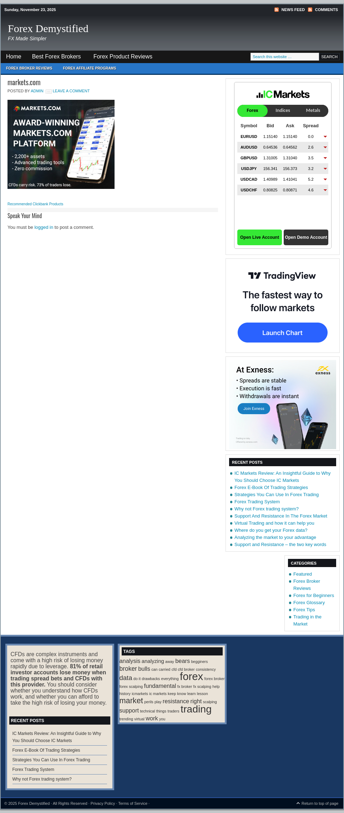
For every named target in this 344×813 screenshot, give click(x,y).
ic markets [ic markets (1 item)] (158, 693)
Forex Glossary (309, 602)
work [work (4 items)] (152, 718)
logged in (43, 227)
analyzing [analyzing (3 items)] (153, 661)
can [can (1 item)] (154, 669)
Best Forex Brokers (54, 58)
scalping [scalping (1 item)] (210, 702)
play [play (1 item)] (158, 702)
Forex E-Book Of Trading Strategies (271, 487)
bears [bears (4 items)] (182, 661)
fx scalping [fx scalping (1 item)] (202, 686)
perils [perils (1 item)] (148, 702)
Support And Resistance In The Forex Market (280, 516)
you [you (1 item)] (162, 719)
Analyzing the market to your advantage (275, 537)
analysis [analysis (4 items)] (130, 661)
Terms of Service (132, 803)
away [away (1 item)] (169, 661)
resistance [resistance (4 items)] (176, 701)
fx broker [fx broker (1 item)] (184, 686)
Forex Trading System (257, 501)
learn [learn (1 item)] (191, 693)
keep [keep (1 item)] (172, 693)
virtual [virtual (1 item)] (139, 719)
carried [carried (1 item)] (165, 669)
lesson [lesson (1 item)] (202, 693)
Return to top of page (320, 803)
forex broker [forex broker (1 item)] (214, 678)
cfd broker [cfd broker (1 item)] (186, 669)
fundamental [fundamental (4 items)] (160, 686)
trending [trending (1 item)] (126, 719)
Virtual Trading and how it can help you (274, 523)
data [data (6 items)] (126, 677)
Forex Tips (304, 609)
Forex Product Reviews (122, 56)
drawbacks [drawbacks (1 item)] (151, 678)
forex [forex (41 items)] (191, 676)
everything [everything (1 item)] (170, 678)
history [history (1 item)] (125, 693)
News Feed (293, 9)
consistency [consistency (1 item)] (206, 669)
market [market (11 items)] (131, 700)
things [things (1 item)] (161, 711)
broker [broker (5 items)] (128, 668)
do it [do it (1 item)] (137, 678)
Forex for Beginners (313, 595)
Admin (37, 91)
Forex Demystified (48, 28)
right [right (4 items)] (196, 701)
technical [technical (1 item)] (147, 711)
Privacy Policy (103, 803)
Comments (326, 9)
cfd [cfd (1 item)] (174, 669)
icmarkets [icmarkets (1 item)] (140, 693)
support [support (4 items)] (129, 710)
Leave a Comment (71, 91)
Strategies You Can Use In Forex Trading (276, 494)
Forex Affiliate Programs (86, 70)
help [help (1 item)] (215, 686)
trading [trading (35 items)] (196, 709)
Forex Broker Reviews (29, 68)
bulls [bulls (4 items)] (144, 668)
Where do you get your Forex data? (271, 530)
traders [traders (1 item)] (173, 711)
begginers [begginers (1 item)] (199, 661)
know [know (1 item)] (181, 693)
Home (13, 56)
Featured (302, 574)
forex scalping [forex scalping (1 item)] (131, 686)
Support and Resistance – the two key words (280, 544)
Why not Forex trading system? (266, 508)
